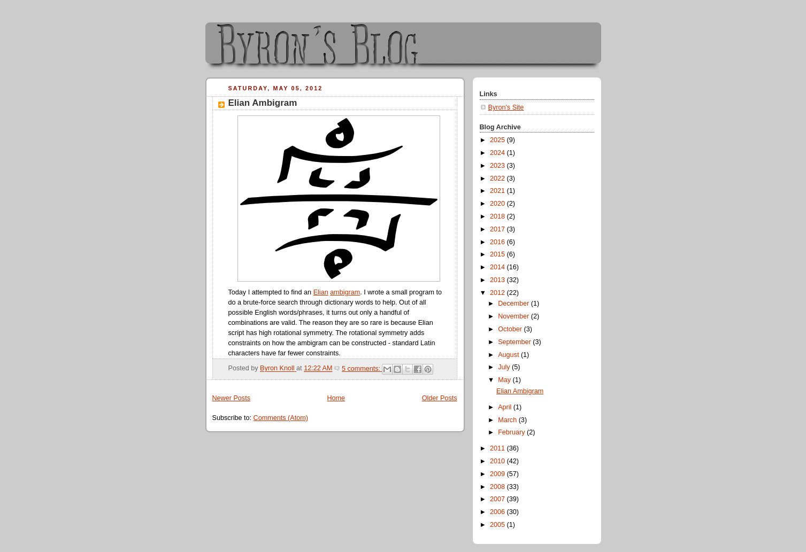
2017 (498, 229)
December (514, 303)
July (505, 367)
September (515, 342)
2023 (498, 165)
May (505, 380)
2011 (498, 448)
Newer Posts (231, 398)
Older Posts (439, 398)
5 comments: (362, 368)
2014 (498, 267)
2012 (498, 293)
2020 (498, 203)
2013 (498, 280)
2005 (498, 524)
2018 (498, 216)
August (509, 355)
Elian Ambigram (262, 103)
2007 (498, 499)
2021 (498, 191)
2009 (498, 474)
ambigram (345, 292)
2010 (498, 461)
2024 (498, 153)
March (508, 420)
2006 (498, 512)
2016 (498, 242)
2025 (498, 140)
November (514, 316)
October (511, 329)
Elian (320, 292)
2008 (498, 487)
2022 (498, 178)
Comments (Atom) (281, 418)
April (505, 407)
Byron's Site (506, 107)
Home (336, 398)
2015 (498, 254)
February (512, 432)
